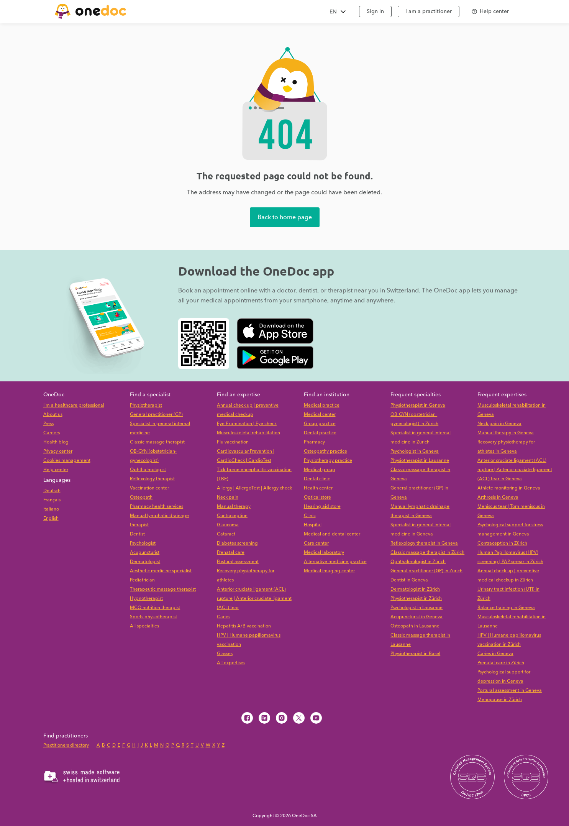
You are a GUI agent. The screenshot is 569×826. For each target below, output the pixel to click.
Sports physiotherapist (153, 617)
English (51, 518)
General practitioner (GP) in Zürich (426, 571)
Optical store (317, 497)
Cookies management (66, 461)
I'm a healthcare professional (73, 405)
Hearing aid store (322, 506)
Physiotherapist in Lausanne (419, 461)
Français (52, 500)
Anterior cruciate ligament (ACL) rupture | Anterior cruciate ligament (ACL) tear (254, 598)
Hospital (312, 525)
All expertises (231, 663)
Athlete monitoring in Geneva (508, 488)
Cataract (226, 534)
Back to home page (284, 217)
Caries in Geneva (495, 654)
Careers (51, 433)
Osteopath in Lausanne (414, 626)
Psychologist (143, 543)
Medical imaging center (329, 571)
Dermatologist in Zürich (415, 589)
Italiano (51, 509)
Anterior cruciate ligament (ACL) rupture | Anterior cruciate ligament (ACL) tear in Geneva (514, 470)
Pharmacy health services (156, 506)
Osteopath (141, 497)
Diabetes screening (237, 543)
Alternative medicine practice (335, 562)
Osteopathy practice (325, 451)
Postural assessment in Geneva (509, 690)
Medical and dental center (332, 534)
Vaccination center (149, 488)
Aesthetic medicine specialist (161, 571)
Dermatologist (145, 562)
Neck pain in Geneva (499, 424)
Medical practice (321, 405)
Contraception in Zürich (502, 543)
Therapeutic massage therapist (163, 589)
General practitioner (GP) (156, 415)
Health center (318, 488)
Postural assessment (238, 562)
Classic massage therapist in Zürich (427, 552)
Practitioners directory (66, 745)
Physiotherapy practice (328, 461)
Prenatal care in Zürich (500, 663)
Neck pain (227, 497)
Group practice (320, 424)
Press (48, 424)
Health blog (56, 442)
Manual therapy (234, 506)
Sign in (375, 11)
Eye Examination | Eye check (247, 424)
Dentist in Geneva (409, 580)
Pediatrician (142, 580)
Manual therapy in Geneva (505, 433)
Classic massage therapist (157, 442)
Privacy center (57, 451)
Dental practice (320, 433)
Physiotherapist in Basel (415, 654)
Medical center (320, 415)
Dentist (137, 534)
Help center (55, 470)
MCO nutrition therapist (155, 608)
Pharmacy (314, 442)
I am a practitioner (428, 11)
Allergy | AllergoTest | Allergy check (254, 488)
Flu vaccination (233, 442)
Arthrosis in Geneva (497, 497)
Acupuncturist (144, 552)
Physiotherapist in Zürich (416, 598)
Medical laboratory (324, 552)
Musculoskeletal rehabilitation (248, 433)
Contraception (232, 516)
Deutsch (52, 491)
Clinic (310, 516)
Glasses (225, 654)
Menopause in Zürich (499, 700)
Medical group (319, 470)
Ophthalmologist (148, 470)
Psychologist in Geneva (414, 451)
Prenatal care (230, 552)
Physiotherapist (146, 405)
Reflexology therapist (152, 479)
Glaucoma (228, 525)
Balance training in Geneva (506, 608)
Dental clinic (317, 479)
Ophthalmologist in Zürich (418, 562)
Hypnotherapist (146, 598)
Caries (223, 617)
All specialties (144, 626)
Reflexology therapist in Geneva (424, 543)
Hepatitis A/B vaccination (244, 626)
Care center (316, 543)
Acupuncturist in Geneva (416, 617)
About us (52, 415)
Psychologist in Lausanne (416, 608)
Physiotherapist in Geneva (417, 405)
